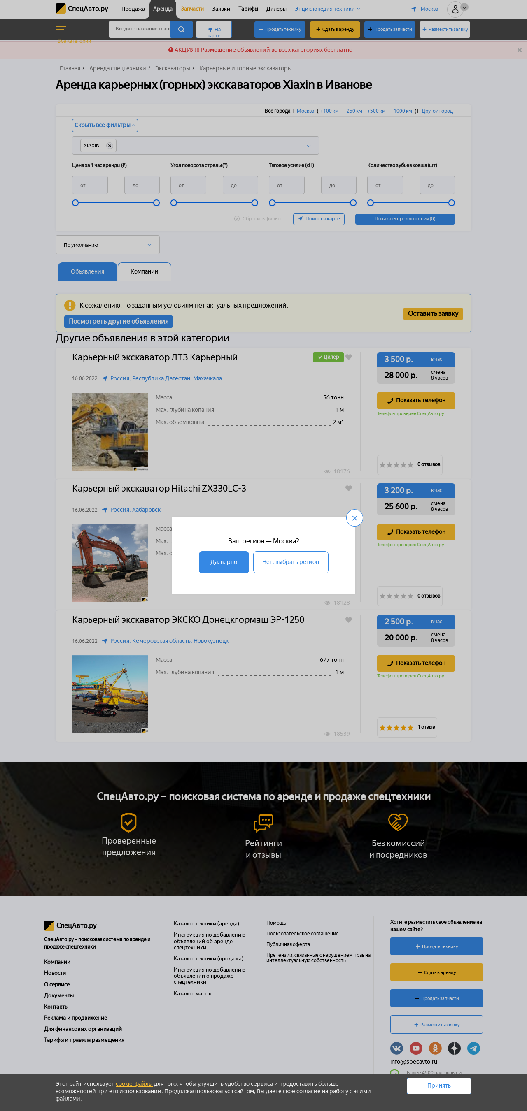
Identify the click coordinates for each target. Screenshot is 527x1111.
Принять (439, 1085)
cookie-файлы (134, 1084)
